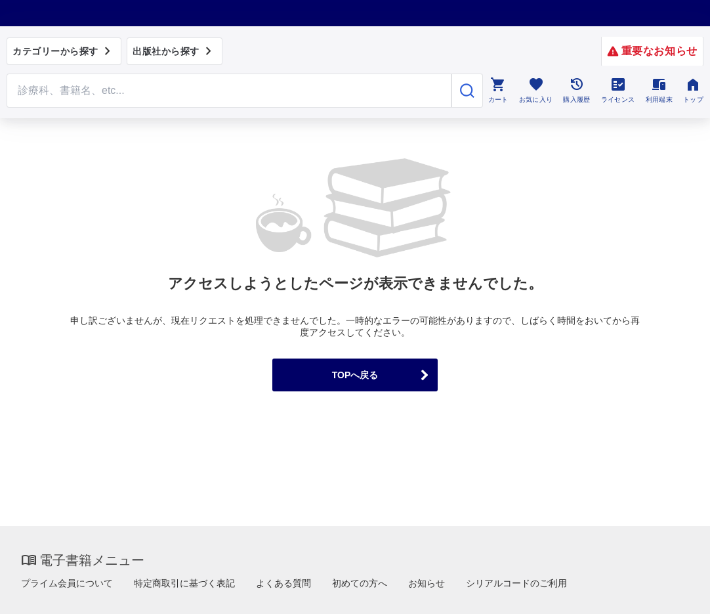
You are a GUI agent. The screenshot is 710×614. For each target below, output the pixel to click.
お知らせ (426, 583)
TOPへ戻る (355, 375)
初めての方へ (359, 583)
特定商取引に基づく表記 (184, 583)
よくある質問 (283, 583)
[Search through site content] (229, 91)
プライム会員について (67, 583)
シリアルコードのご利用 (516, 583)
